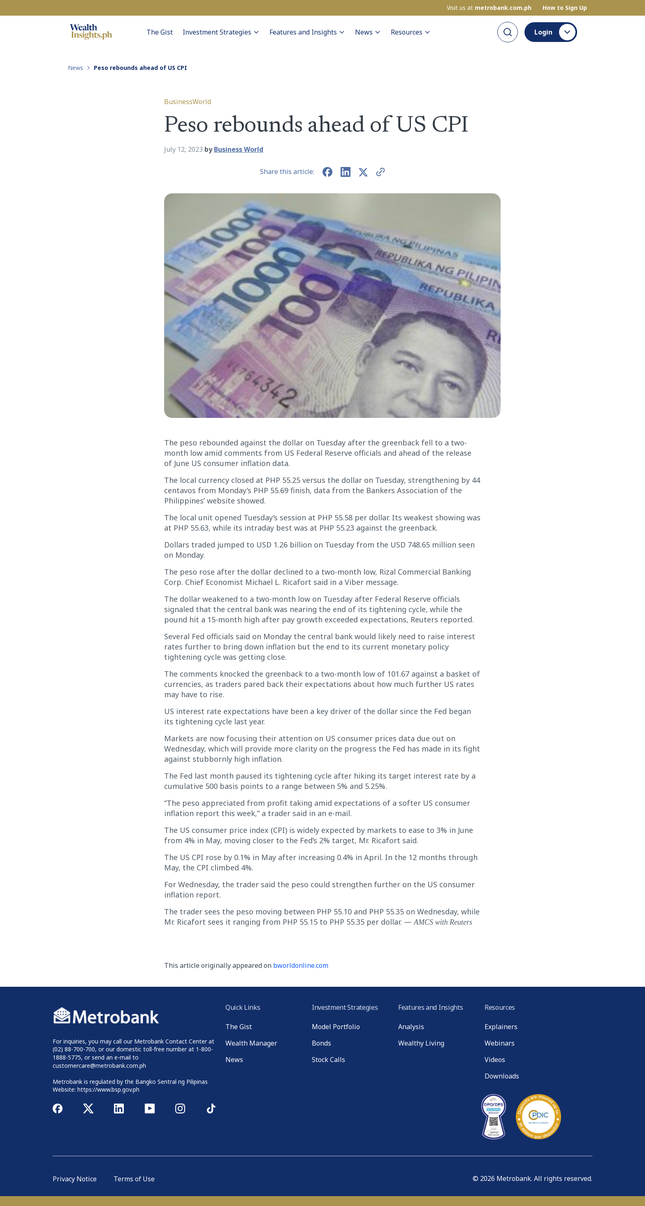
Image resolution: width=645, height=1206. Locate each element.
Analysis (411, 1026)
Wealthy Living (421, 1043)
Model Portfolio (336, 1026)
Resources (411, 32)
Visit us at (489, 8)
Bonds (321, 1043)
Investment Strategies (221, 32)
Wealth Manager (251, 1043)
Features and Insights (307, 32)
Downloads (502, 1076)
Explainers (501, 1026)
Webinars (500, 1043)
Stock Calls (328, 1059)
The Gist (159, 32)
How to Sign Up (565, 8)
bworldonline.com (300, 965)
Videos (495, 1059)
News (368, 32)
